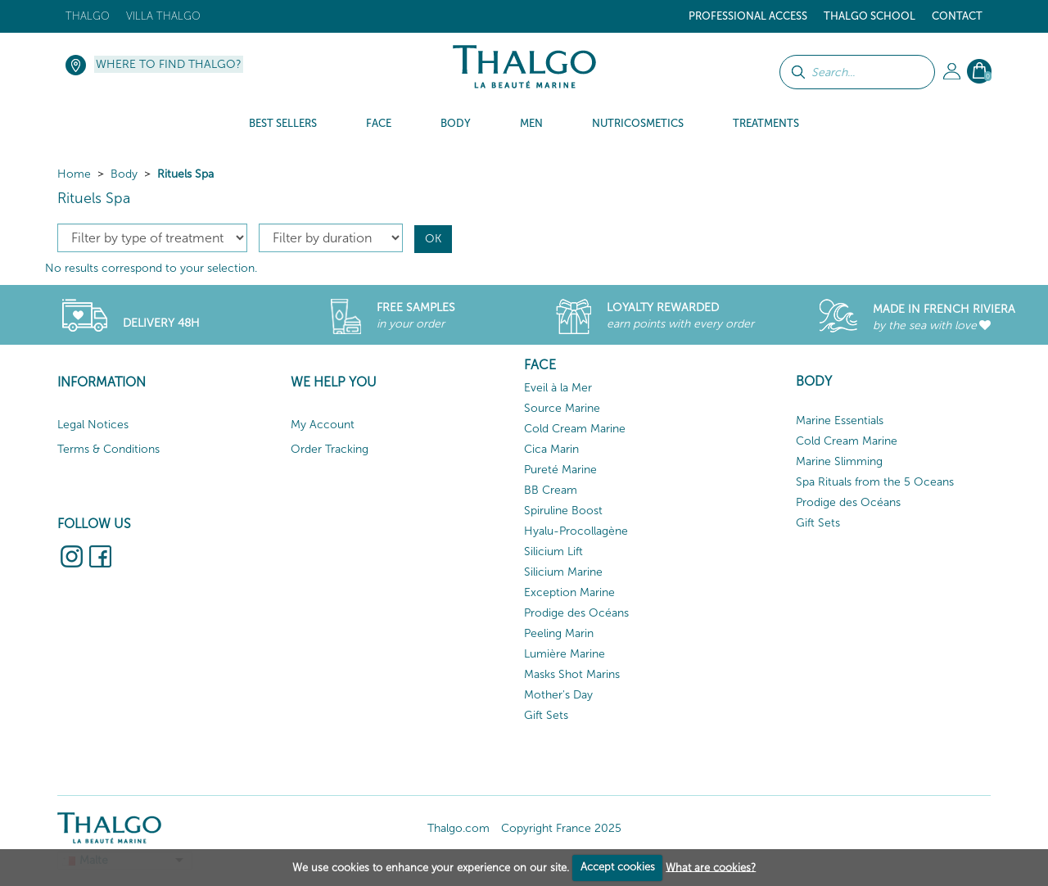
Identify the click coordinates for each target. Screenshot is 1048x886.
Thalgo (88, 16)
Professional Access (748, 16)
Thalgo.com (458, 828)
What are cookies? (711, 867)
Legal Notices (93, 425)
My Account (323, 425)
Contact (957, 16)
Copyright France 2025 (561, 828)
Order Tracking (329, 449)
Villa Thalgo (163, 16)
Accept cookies (617, 867)
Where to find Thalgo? (169, 64)
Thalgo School (869, 16)
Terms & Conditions (108, 449)
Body (124, 174)
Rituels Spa (185, 174)
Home (74, 174)
